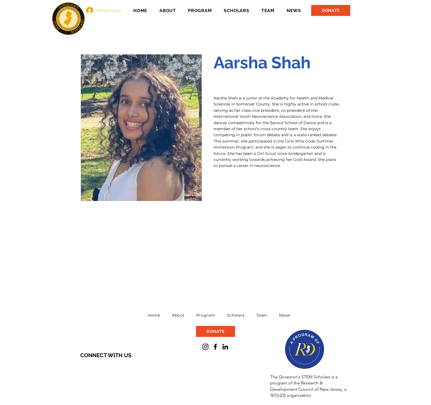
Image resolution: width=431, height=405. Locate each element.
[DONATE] (330, 10)
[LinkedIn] (225, 347)
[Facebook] (215, 347)
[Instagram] (205, 347)
